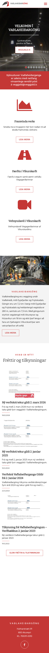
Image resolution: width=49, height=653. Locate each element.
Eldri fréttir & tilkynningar (25, 553)
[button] (26, 67)
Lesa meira (24, 139)
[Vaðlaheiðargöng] (15, 4)
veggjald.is (24, 50)
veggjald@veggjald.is (25, 85)
